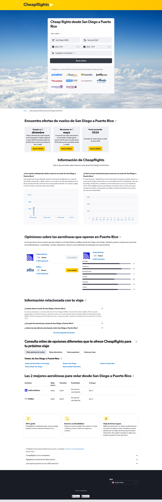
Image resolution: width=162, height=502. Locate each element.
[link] (38, 148)
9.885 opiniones (42, 261)
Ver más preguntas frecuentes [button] (64, 333)
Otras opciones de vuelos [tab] (35, 352)
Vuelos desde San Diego (33, 367)
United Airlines (41, 254)
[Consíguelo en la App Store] (85, 499)
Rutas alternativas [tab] (55, 352)
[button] (64, 46)
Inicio (25, 111)
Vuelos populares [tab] (73, 352)
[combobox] (56, 33)
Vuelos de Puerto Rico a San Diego (37, 363)
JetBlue (38, 267)
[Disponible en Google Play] (75, 499)
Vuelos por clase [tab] (90, 352)
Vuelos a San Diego (69, 363)
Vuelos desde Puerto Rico (72, 367)
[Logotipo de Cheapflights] (36, 5)
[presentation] (116, 121)
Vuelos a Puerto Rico (107, 363)
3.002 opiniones (42, 274)
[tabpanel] (81, 200)
